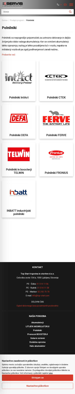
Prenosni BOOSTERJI (37, 334)
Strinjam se (38, 377)
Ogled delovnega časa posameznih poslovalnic (37, 306)
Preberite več (8, 54)
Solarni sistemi (37, 338)
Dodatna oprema (37, 342)
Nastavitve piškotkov (37, 386)
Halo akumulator (37, 346)
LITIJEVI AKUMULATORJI (37, 326)
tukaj (51, 373)
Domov (5, 20)
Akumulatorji (37, 322)
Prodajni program (17, 20)
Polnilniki (37, 330)
